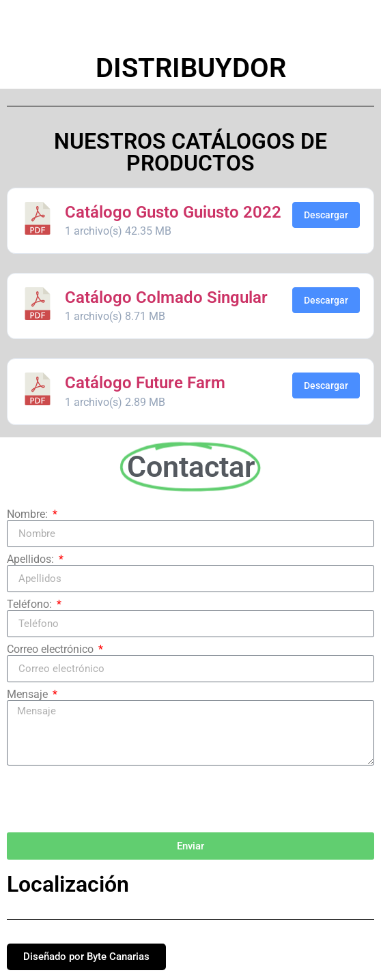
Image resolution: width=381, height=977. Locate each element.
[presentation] (110, 799)
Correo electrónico (51, 649)
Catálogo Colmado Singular (166, 297)
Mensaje (29, 694)
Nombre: (29, 514)
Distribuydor (191, 68)
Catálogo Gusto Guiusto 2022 (173, 212)
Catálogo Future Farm (145, 382)
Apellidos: (32, 559)
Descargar (326, 214)
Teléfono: (31, 604)
